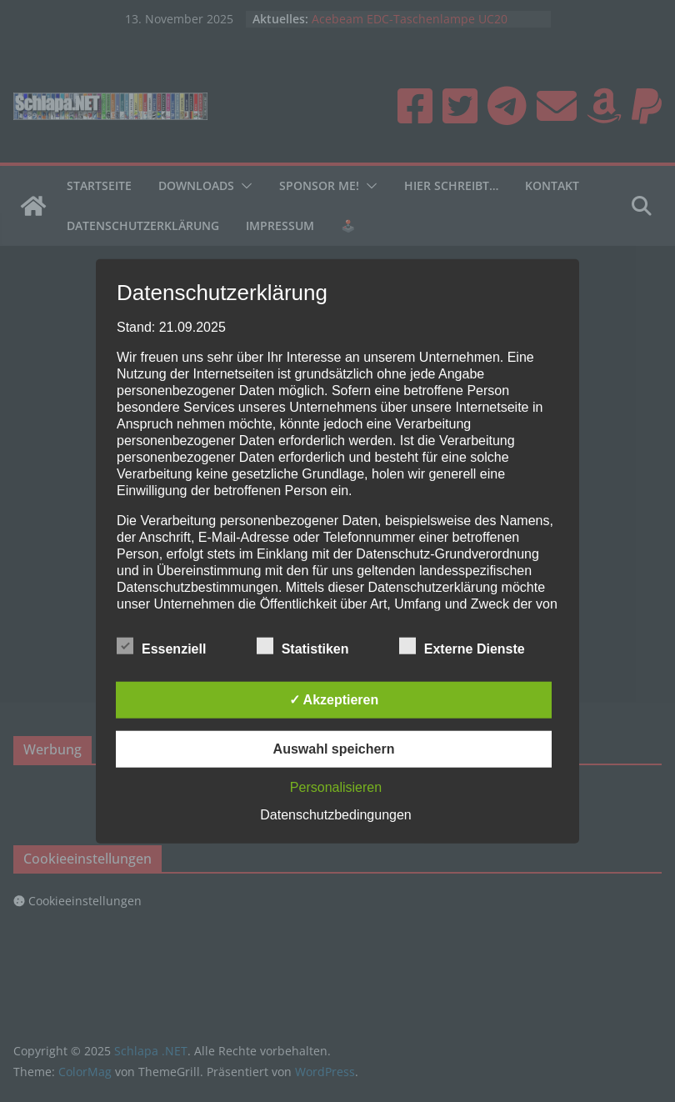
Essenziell (161, 646)
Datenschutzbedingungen (335, 814)
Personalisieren (336, 786)
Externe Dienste (462, 646)
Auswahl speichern (334, 748)
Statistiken (303, 646)
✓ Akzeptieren (334, 699)
